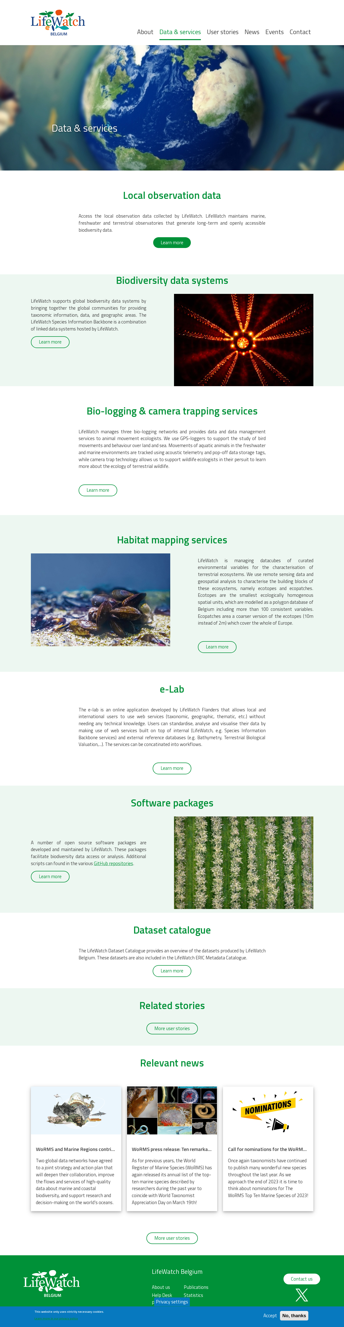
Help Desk (162, 1295)
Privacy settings (172, 1301)
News (252, 32)
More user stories (172, 1028)
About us (161, 1287)
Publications (196, 1287)
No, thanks (294, 1315)
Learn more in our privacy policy (56, 1318)
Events (274, 32)
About (145, 32)
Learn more (172, 242)
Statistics (193, 1295)
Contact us (302, 1278)
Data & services (180, 32)
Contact (300, 32)
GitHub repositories (113, 863)
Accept (270, 1315)
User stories (223, 32)
